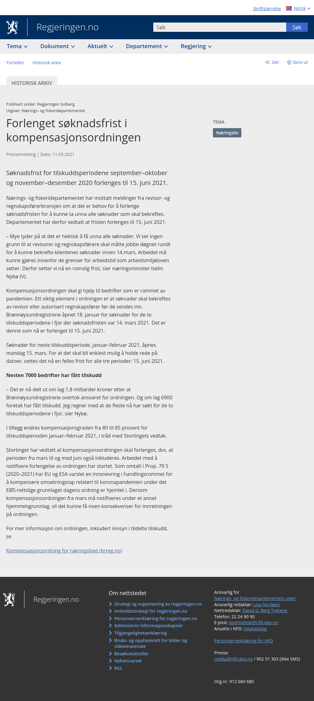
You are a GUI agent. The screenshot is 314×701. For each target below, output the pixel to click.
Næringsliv (227, 133)
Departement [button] (144, 46)
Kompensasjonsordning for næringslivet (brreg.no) (64, 550)
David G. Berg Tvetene (265, 610)
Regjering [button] (194, 46)
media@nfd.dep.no (233, 659)
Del (275, 62)
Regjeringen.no (63, 27)
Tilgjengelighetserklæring (140, 633)
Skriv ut (300, 62)
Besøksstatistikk (131, 654)
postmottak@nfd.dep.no (253, 622)
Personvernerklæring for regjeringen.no (155, 618)
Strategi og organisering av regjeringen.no (158, 604)
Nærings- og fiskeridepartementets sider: (255, 598)
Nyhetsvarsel (128, 661)
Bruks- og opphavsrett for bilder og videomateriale (150, 643)
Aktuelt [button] (98, 46)
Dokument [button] (55, 46)
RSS (118, 668)
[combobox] (219, 27)
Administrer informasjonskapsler (148, 625)
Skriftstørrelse (267, 8)
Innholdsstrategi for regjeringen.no (150, 611)
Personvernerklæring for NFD (243, 641)
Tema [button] (15, 46)
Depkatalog (255, 629)
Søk (297, 27)
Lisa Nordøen (266, 604)
